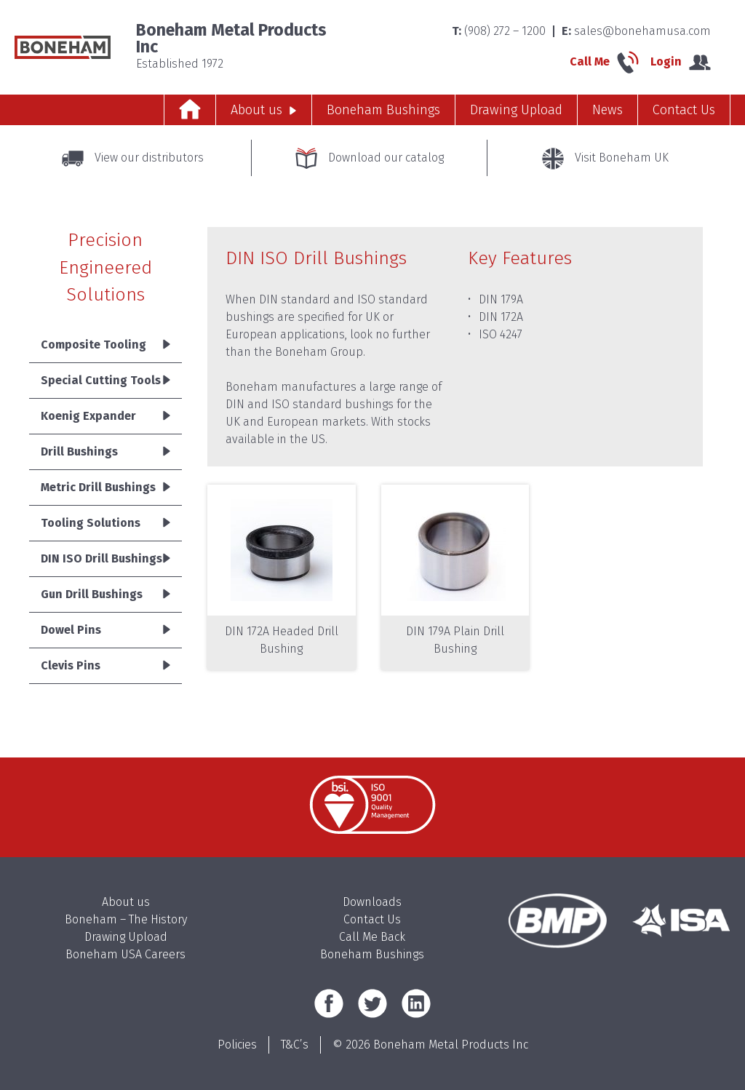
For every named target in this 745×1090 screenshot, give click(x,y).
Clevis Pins (70, 665)
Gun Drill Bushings (92, 594)
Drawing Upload (516, 110)
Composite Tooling (93, 344)
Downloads (372, 902)
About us (256, 110)
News (607, 110)
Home (189, 110)
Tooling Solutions (90, 523)
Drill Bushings (79, 451)
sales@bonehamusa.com (642, 31)
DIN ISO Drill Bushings (101, 558)
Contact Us (684, 110)
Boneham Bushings (383, 110)
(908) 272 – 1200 (505, 31)
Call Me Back (372, 937)
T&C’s (294, 1044)
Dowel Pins (71, 630)
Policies (237, 1044)
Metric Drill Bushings (98, 487)
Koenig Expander (88, 416)
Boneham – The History (126, 919)
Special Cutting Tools (101, 380)
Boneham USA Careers (125, 954)
